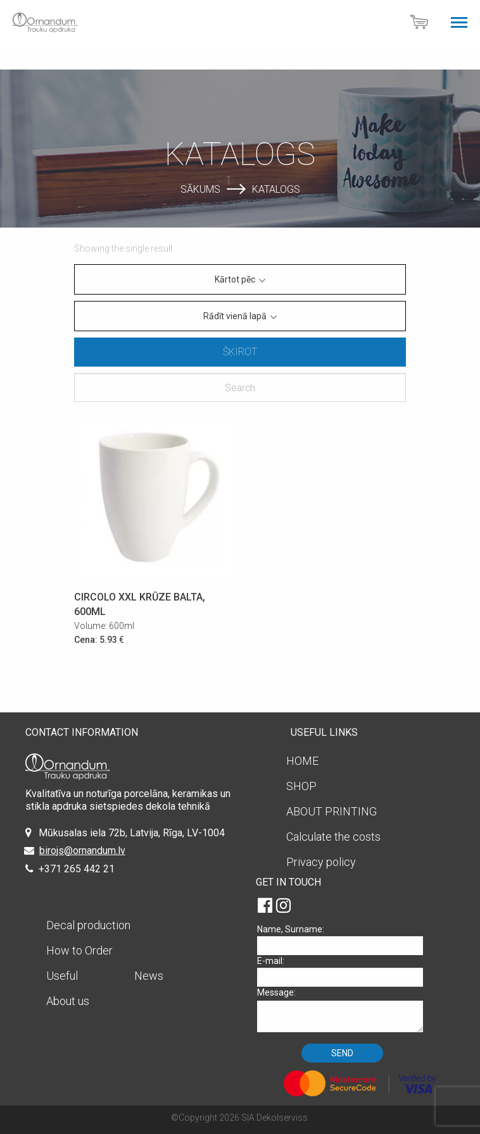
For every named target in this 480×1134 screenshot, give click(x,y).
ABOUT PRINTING (331, 811)
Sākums (200, 189)
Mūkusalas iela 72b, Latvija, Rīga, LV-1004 (132, 833)
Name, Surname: (344, 939)
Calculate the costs (333, 836)
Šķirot (240, 352)
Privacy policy (321, 862)
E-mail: (344, 971)
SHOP (301, 786)
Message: (344, 1009)
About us (67, 1001)
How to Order (79, 950)
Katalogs (276, 189)
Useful (62, 975)
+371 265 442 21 (77, 869)
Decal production (88, 925)
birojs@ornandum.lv (82, 850)
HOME (302, 760)
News (148, 975)
